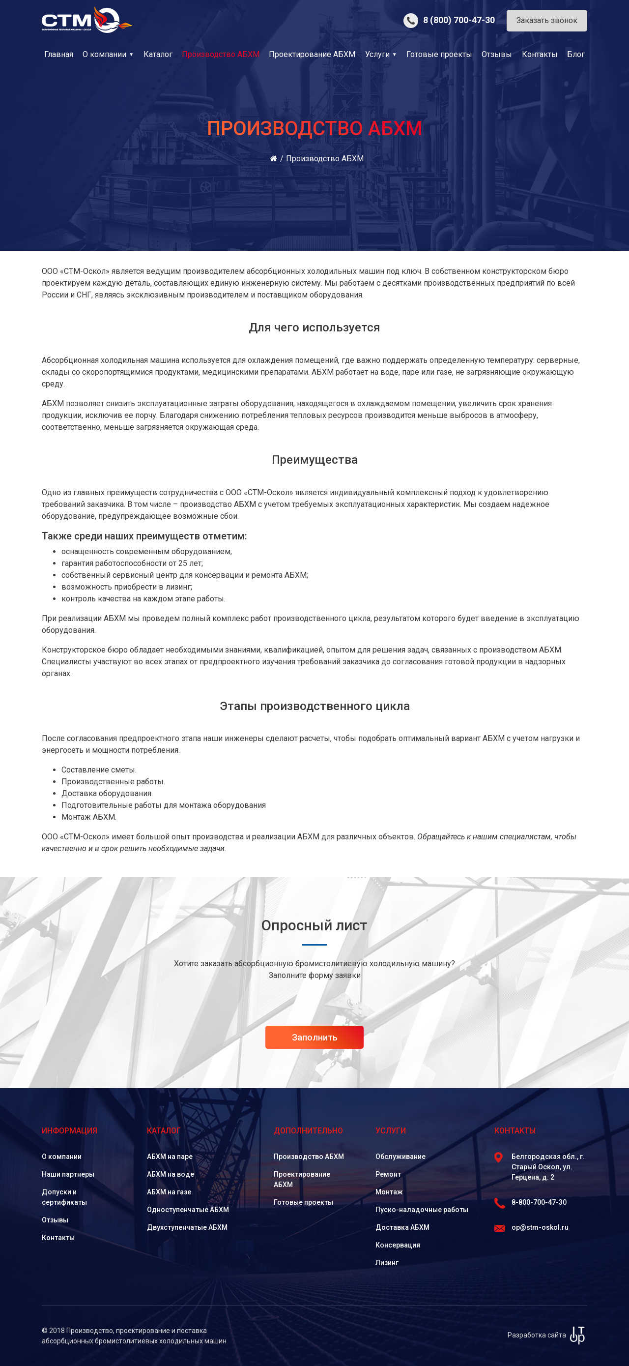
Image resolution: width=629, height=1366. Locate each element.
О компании (104, 54)
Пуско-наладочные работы (421, 1210)
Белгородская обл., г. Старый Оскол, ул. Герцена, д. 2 (539, 1166)
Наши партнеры (68, 1174)
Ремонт (388, 1174)
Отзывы (497, 54)
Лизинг (387, 1263)
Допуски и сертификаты (64, 1197)
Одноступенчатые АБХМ (188, 1210)
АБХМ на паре (170, 1156)
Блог (576, 54)
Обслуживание (400, 1156)
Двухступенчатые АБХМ (187, 1227)
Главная (58, 54)
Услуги (377, 54)
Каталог (157, 54)
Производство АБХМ (309, 1156)
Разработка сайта (547, 1335)
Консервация (397, 1245)
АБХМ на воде (170, 1174)
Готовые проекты (439, 54)
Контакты (540, 54)
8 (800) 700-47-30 (449, 20)
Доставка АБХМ (402, 1227)
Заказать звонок (546, 20)
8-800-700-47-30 (530, 1202)
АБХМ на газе (169, 1192)
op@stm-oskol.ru (531, 1227)
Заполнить (315, 1037)
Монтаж (389, 1192)
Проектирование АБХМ (312, 54)
